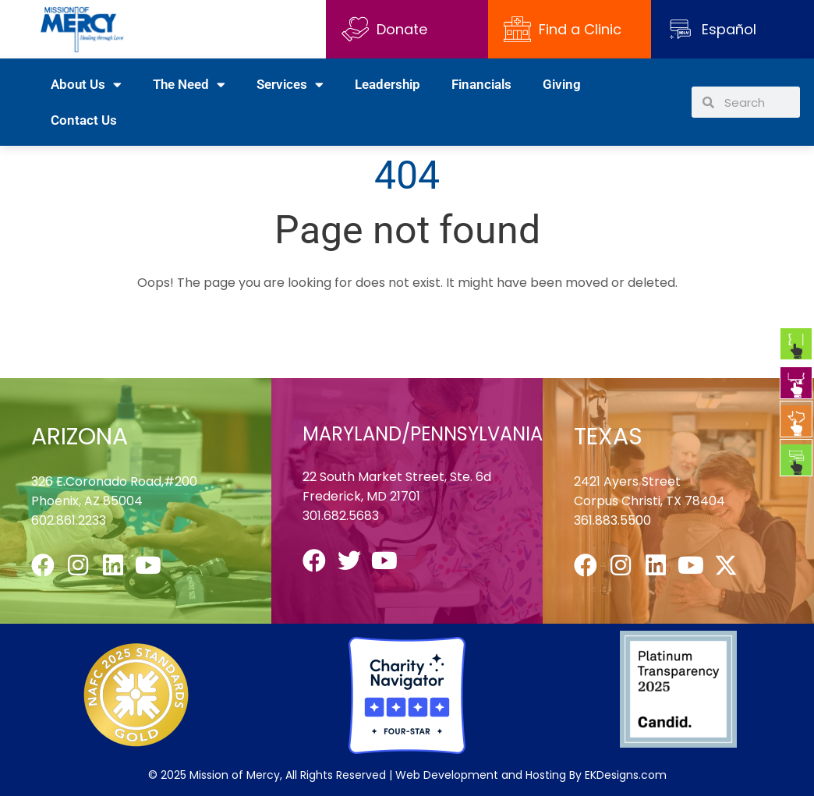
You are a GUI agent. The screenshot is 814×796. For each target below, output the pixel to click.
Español (729, 29)
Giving (562, 84)
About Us (86, 84)
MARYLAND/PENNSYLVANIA (423, 434)
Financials (481, 84)
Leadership (387, 84)
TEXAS (608, 436)
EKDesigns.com (626, 775)
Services (290, 84)
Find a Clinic (562, 29)
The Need (189, 84)
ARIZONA (79, 436)
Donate (384, 29)
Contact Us (84, 120)
